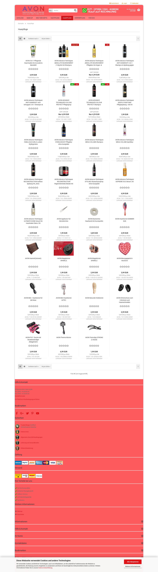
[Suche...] (51, 10)
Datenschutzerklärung (45, 568)
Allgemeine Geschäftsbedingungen (31, 437)
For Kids (92, 18)
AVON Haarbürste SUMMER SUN (124, 220)
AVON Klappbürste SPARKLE (63, 259)
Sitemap (19, 511)
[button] (114, 3)
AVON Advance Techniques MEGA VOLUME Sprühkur (124, 141)
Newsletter (20, 514)
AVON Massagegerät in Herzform (125, 259)
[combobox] (33, 39)
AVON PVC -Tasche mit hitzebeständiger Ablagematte (33, 340)
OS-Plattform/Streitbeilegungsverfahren (27, 399)
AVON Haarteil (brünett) (33, 258)
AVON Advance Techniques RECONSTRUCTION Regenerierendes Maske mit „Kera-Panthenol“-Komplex (63, 181)
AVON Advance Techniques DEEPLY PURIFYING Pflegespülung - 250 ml (124, 102)
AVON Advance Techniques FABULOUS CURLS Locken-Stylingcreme (33, 142)
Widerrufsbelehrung (27, 448)
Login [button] (124, 3)
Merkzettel (134, 3)
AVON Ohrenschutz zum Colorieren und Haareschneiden (124, 300)
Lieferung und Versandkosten (30, 443)
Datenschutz (25, 432)
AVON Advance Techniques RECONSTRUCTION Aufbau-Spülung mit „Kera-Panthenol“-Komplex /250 (33, 181)
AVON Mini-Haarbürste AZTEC (63, 299)
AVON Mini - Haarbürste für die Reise (33, 299)
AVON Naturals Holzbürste (94, 298)
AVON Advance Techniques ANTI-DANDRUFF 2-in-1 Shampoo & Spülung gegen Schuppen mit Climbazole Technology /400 (124, 63)
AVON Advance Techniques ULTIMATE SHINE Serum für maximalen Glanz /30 (33, 221)
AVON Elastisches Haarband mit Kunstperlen (94, 220)
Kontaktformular (20, 396)
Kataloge (20, 18)
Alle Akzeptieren (133, 562)
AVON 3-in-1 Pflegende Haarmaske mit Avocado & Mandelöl (33, 63)
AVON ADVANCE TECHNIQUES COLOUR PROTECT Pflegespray (64, 102)
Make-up (30, 18)
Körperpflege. (80, 18)
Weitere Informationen (132, 566)
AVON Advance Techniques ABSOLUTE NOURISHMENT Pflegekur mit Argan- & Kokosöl (94, 63)
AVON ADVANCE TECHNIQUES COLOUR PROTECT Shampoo (94, 102)
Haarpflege (67, 18)
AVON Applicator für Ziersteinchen (64, 220)
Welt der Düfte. (41, 18)
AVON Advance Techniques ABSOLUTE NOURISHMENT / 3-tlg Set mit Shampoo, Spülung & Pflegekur (63, 63)
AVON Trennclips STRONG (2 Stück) (94, 339)
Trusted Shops (25, 425)
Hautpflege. (55, 18)
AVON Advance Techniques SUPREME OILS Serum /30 (124, 180)
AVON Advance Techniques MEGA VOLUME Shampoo (94, 141)
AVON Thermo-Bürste (63, 337)
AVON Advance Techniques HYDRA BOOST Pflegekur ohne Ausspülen (64, 142)
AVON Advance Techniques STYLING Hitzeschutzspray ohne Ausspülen (94, 181)
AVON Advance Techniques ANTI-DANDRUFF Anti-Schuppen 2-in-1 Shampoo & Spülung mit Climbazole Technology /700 (33, 102)
